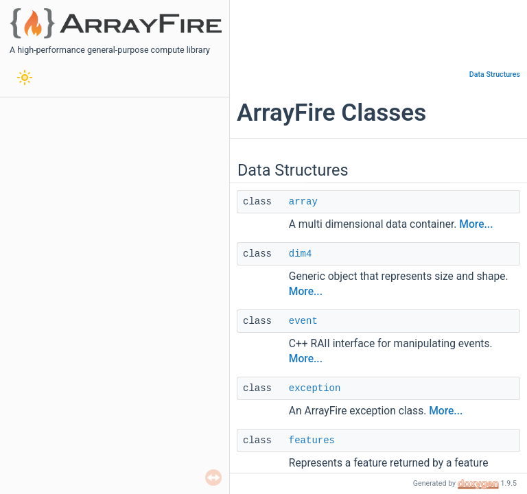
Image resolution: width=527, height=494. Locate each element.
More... (476, 224)
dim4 (300, 253)
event (303, 321)
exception (315, 388)
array (303, 201)
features (312, 440)
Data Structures (494, 74)
